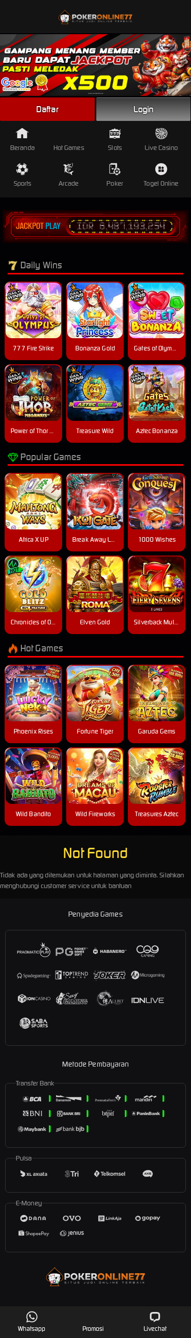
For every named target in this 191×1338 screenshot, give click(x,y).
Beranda (22, 139)
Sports (23, 175)
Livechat (155, 1321)
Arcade (69, 175)
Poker (114, 175)
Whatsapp (32, 1321)
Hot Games (68, 139)
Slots (115, 139)
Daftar (47, 109)
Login (143, 109)
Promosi (93, 1321)
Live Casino (161, 139)
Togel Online (161, 175)
